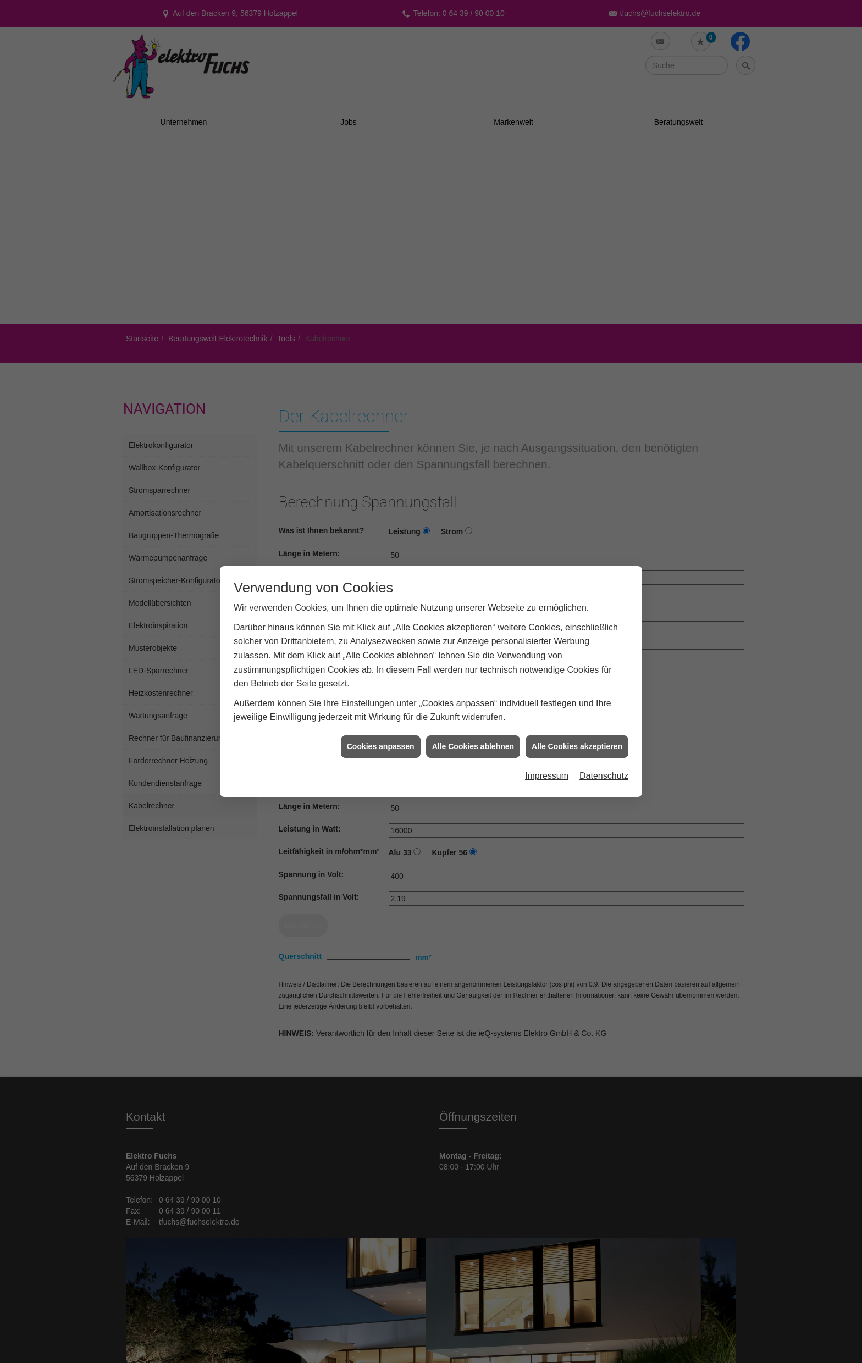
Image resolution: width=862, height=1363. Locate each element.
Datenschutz (603, 749)
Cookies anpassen (381, 719)
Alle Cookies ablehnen (473, 719)
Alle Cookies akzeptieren (577, 719)
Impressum (546, 749)
